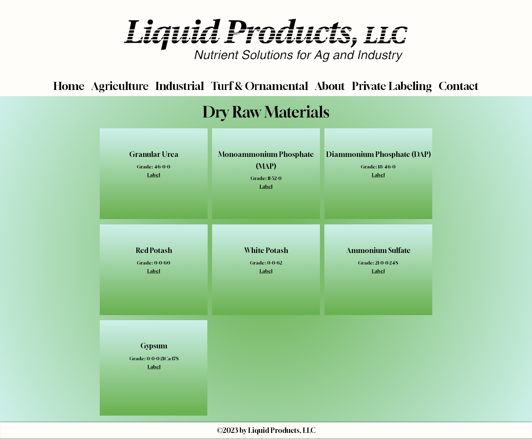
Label (153, 175)
